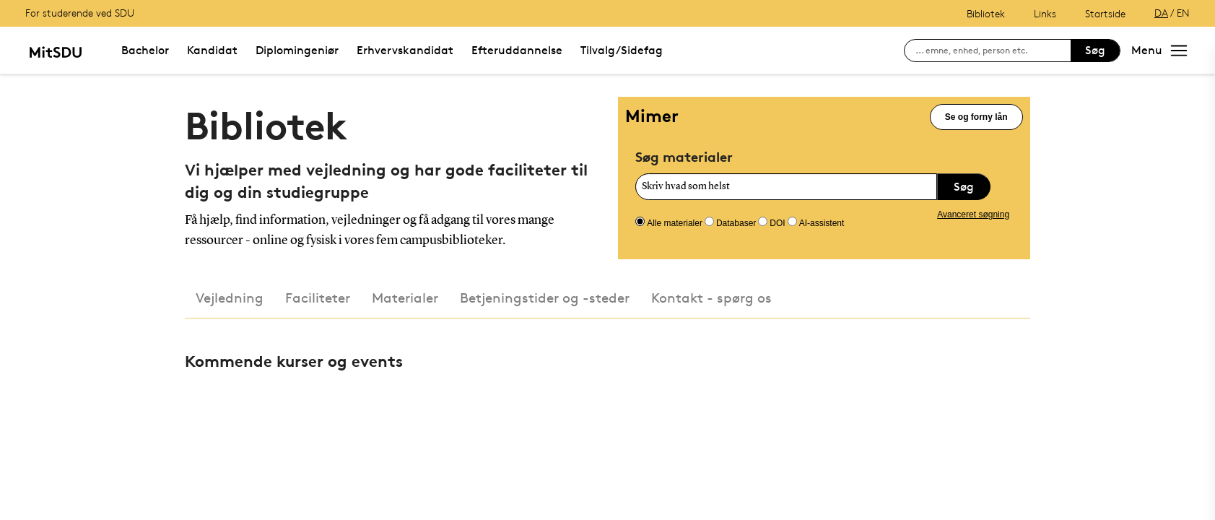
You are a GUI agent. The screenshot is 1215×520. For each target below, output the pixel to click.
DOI (777, 223)
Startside (1105, 13)
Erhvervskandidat (405, 50)
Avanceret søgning (973, 214)
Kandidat (212, 50)
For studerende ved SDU (79, 12)
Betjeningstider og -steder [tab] (545, 298)
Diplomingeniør (297, 50)
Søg (1095, 50)
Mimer (652, 115)
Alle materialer (674, 223)
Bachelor (145, 50)
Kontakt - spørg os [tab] (711, 298)
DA (1161, 12)
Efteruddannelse (516, 50)
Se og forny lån (976, 117)
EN (1183, 12)
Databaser (736, 223)
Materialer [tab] (405, 298)
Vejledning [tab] (230, 298)
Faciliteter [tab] (317, 298)
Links (1045, 13)
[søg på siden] (993, 50)
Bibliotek (986, 13)
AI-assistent (822, 223)
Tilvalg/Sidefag (621, 50)
